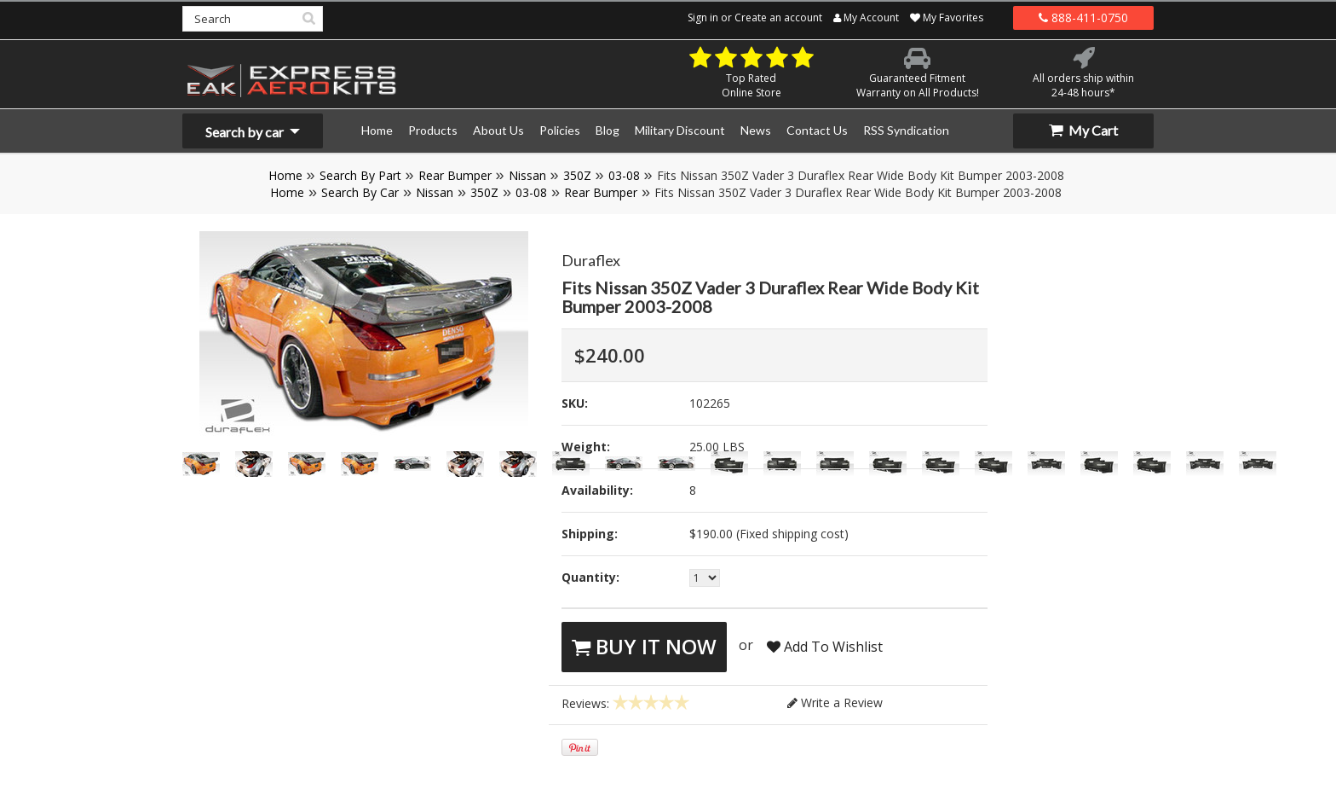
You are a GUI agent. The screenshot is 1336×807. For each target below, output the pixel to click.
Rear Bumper (455, 175)
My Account (866, 17)
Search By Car (360, 192)
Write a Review (835, 702)
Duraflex (590, 260)
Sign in (703, 17)
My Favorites (946, 17)
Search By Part (360, 175)
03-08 (624, 175)
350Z (577, 175)
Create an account (778, 17)
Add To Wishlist (825, 646)
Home (285, 175)
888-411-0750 (1083, 17)
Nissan (527, 175)
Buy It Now (644, 646)
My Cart (1083, 130)
